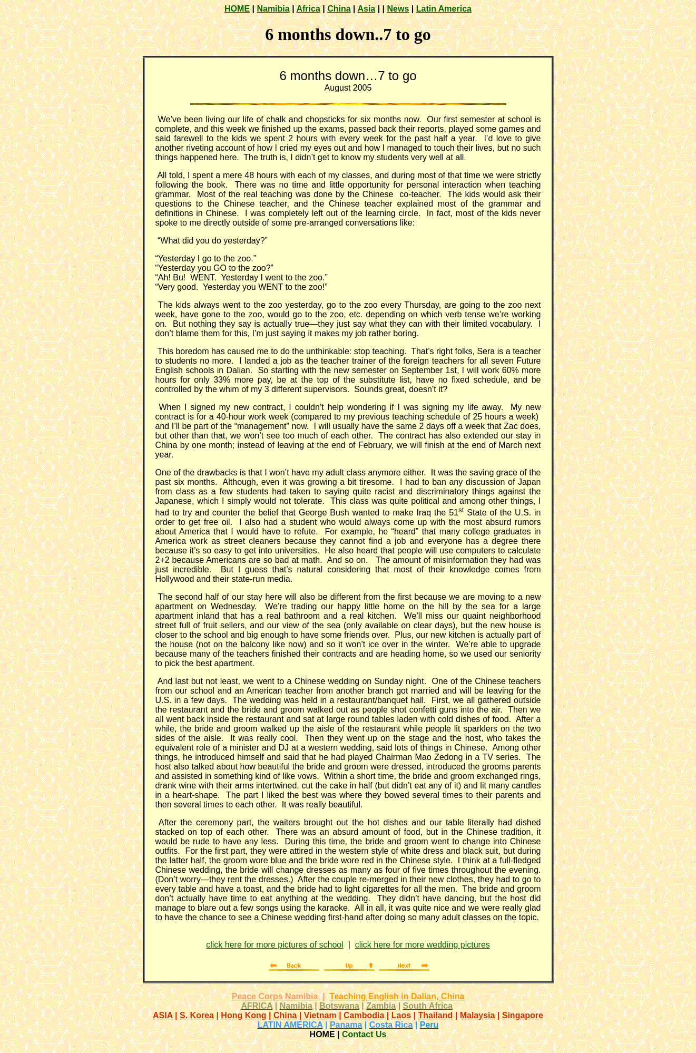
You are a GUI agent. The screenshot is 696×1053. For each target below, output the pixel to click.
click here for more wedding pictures (422, 944)
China (338, 8)
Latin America (444, 8)
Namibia (273, 8)
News (398, 8)
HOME (237, 8)
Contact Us (364, 1034)
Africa (308, 8)
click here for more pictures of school (275, 944)
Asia (366, 8)
